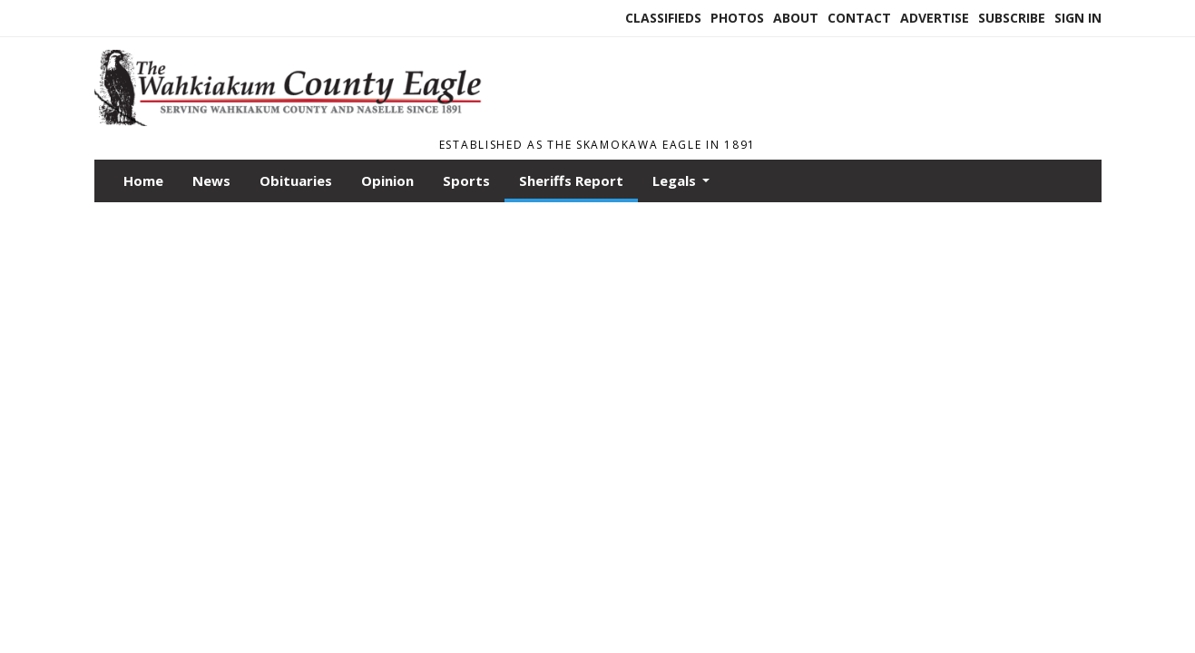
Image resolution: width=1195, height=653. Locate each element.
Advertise (934, 17)
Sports (466, 180)
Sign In (1078, 17)
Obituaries (296, 180)
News (211, 180)
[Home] (296, 121)
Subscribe (1011, 17)
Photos (737, 17)
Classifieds (663, 17)
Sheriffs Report (571, 180)
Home (143, 180)
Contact (859, 17)
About (795, 17)
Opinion (387, 180)
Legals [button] (676, 180)
